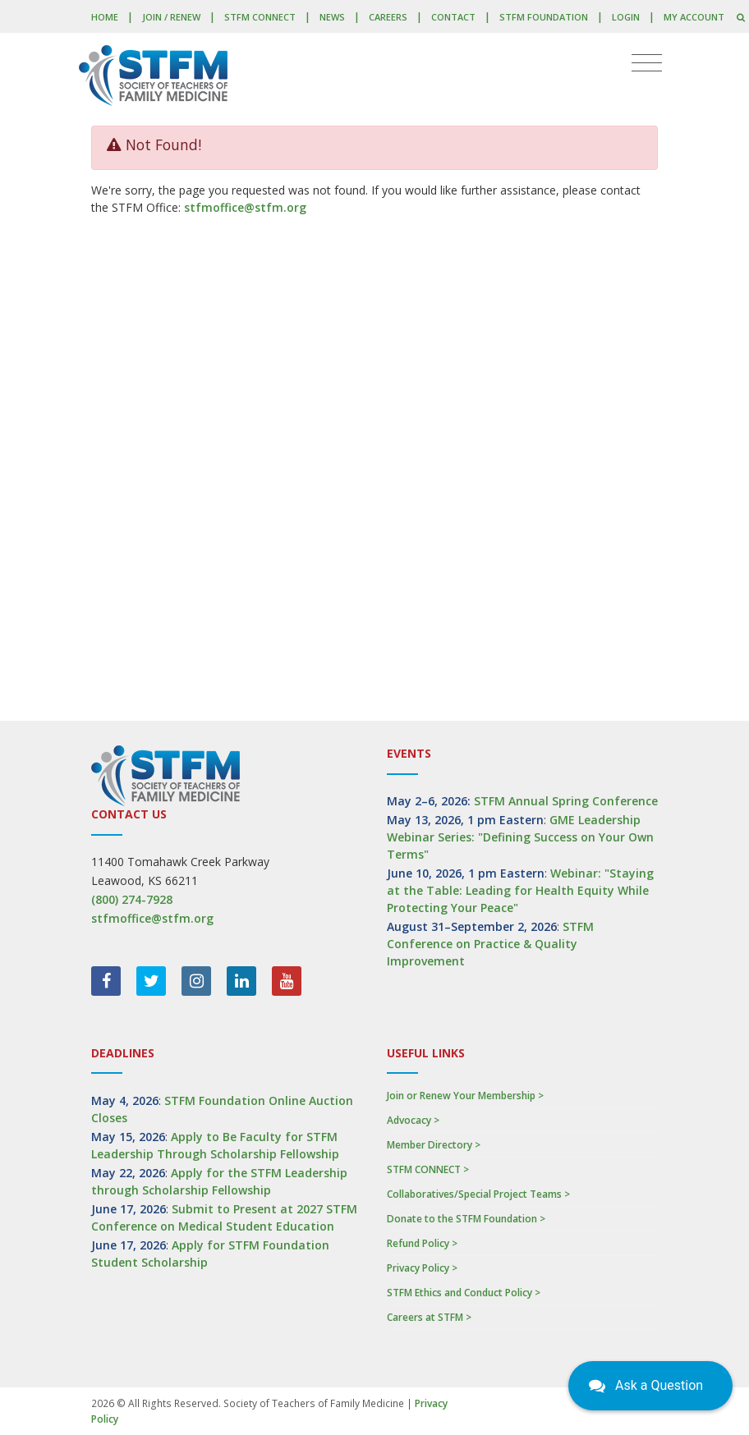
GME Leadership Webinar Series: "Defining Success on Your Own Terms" (520, 837)
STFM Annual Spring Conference (566, 801)
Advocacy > (413, 1120)
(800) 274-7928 (131, 899)
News (332, 17)
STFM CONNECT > (428, 1169)
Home (104, 17)
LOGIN (626, 17)
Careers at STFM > (429, 1317)
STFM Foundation (543, 17)
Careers (388, 17)
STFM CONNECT (260, 17)
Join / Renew (171, 17)
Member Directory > (433, 1145)
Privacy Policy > (422, 1268)
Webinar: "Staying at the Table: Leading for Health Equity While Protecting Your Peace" (520, 890)
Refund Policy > (422, 1243)
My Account (694, 17)
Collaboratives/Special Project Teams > (478, 1194)
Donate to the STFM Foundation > (466, 1219)
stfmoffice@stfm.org (245, 207)
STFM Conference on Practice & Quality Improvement (490, 944)
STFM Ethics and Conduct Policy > (463, 1293)
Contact (453, 17)
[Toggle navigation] (646, 63)
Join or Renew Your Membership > (465, 1096)
